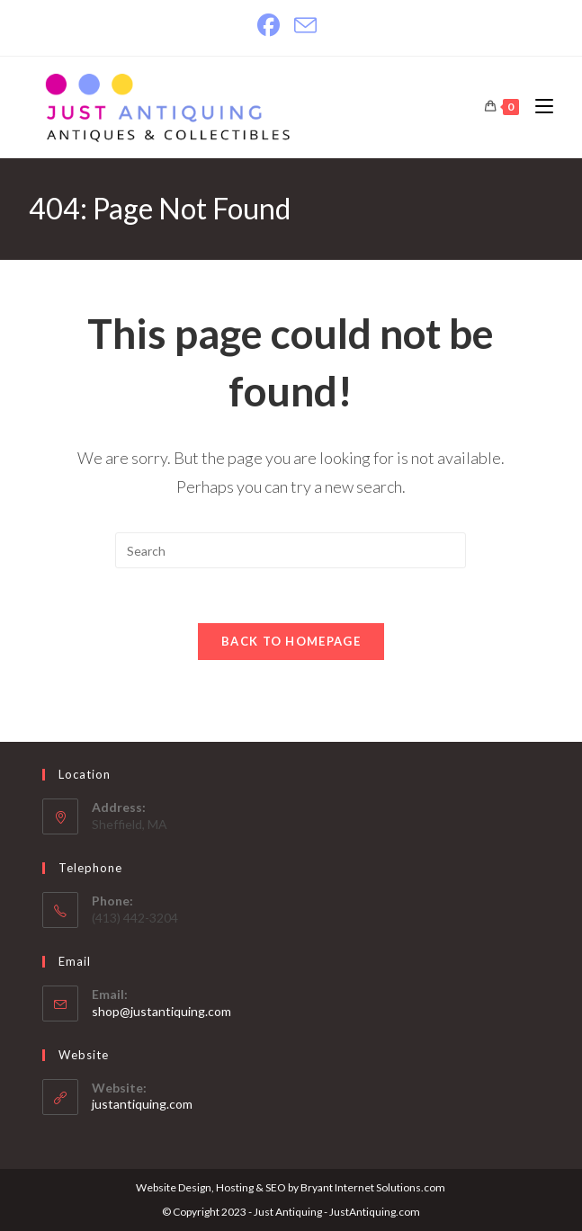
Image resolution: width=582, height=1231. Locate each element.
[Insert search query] (290, 550)
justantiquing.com (142, 1103)
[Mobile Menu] (537, 106)
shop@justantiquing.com (161, 1011)
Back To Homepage (291, 641)
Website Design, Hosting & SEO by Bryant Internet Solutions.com (290, 1187)
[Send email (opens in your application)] (305, 25)
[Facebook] (272, 25)
